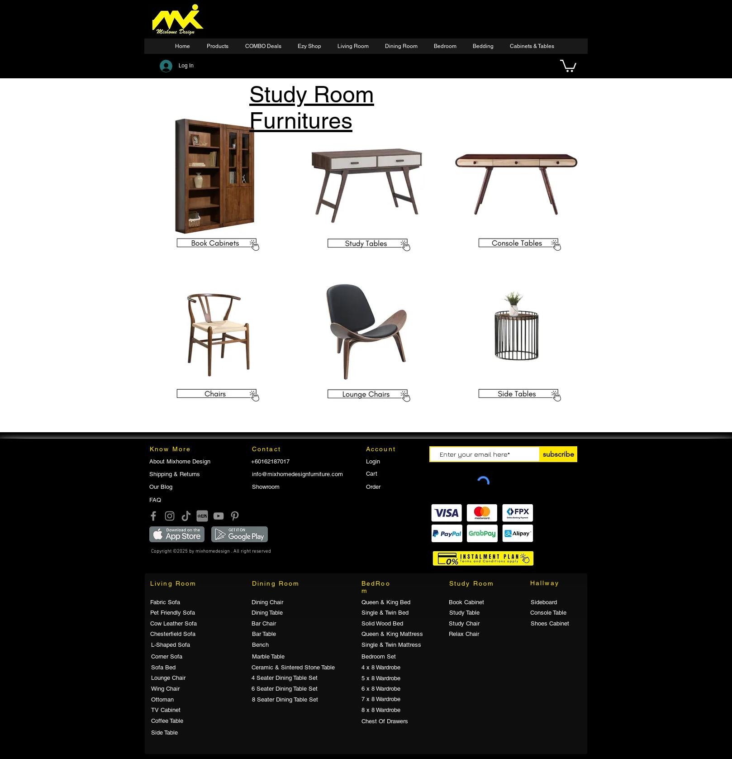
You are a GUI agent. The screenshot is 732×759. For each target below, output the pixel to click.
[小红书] (202, 516)
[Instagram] (169, 516)
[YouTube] (218, 516)
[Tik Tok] (186, 516)
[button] (311, 46)
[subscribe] (558, 454)
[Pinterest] (234, 516)
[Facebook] (153, 516)
